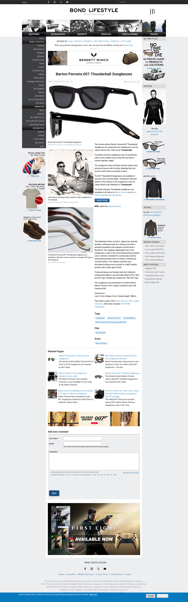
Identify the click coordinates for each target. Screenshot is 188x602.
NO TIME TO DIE (37, 117)
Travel (41, 63)
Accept (150, 596)
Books (41, 85)
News (41, 110)
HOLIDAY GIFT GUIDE (35, 121)
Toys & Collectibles (36, 99)
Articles (41, 114)
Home (24, 2)
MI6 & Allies (39, 78)
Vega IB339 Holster (153, 279)
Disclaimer (70, 574)
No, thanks (162, 596)
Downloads (39, 96)
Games (41, 92)
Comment (53, 452)
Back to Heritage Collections (59, 81)
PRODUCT (87, 41)
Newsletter (39, 143)
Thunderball (100, 333)
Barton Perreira (121, 192)
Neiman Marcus (114, 195)
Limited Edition (129, 318)
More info (93, 594)
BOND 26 (115, 41)
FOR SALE (40, 103)
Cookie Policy (116, 574)
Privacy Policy (102, 574)
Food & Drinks (38, 60)
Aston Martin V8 (152, 282)
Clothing (40, 45)
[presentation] (67, 483)
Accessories (39, 49)
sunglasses (100, 318)
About (61, 574)
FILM (70, 41)
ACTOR (78, 41)
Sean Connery (101, 343)
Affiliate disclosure (86, 574)
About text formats (131, 473)
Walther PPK (150, 268)
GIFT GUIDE (126, 41)
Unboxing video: (114, 206)
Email (51, 444)
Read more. (128, 45)
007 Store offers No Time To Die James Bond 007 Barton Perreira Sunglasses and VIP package (122, 394)
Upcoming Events (37, 125)
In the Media (39, 139)
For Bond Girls (38, 71)
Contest (41, 132)
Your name (53, 438)
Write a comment (130, 82)
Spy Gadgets (38, 89)
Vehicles (40, 56)
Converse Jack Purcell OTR (156, 272)
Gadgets (40, 53)
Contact (41, 135)
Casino (41, 67)
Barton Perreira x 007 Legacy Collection (111, 322)
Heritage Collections (35, 81)
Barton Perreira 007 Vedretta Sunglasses (122, 373)
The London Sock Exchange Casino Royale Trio (165, 253)
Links (42, 146)
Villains (41, 74)
